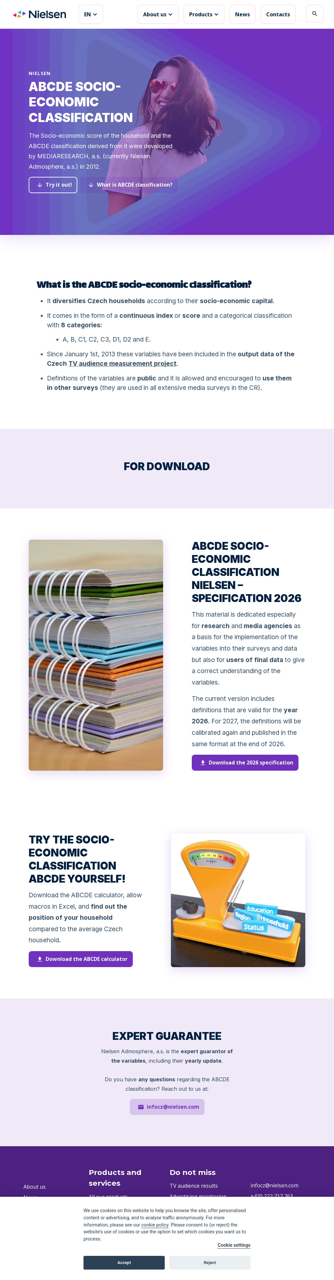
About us (34, 1186)
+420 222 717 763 (271, 1196)
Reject (210, 1262)
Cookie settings (234, 1245)
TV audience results (194, 1186)
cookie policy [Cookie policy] (154, 1225)
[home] (39, 14)
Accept (124, 1262)
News (242, 14)
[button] (91, 14)
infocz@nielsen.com (274, 1185)
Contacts (278, 14)
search (314, 13)
